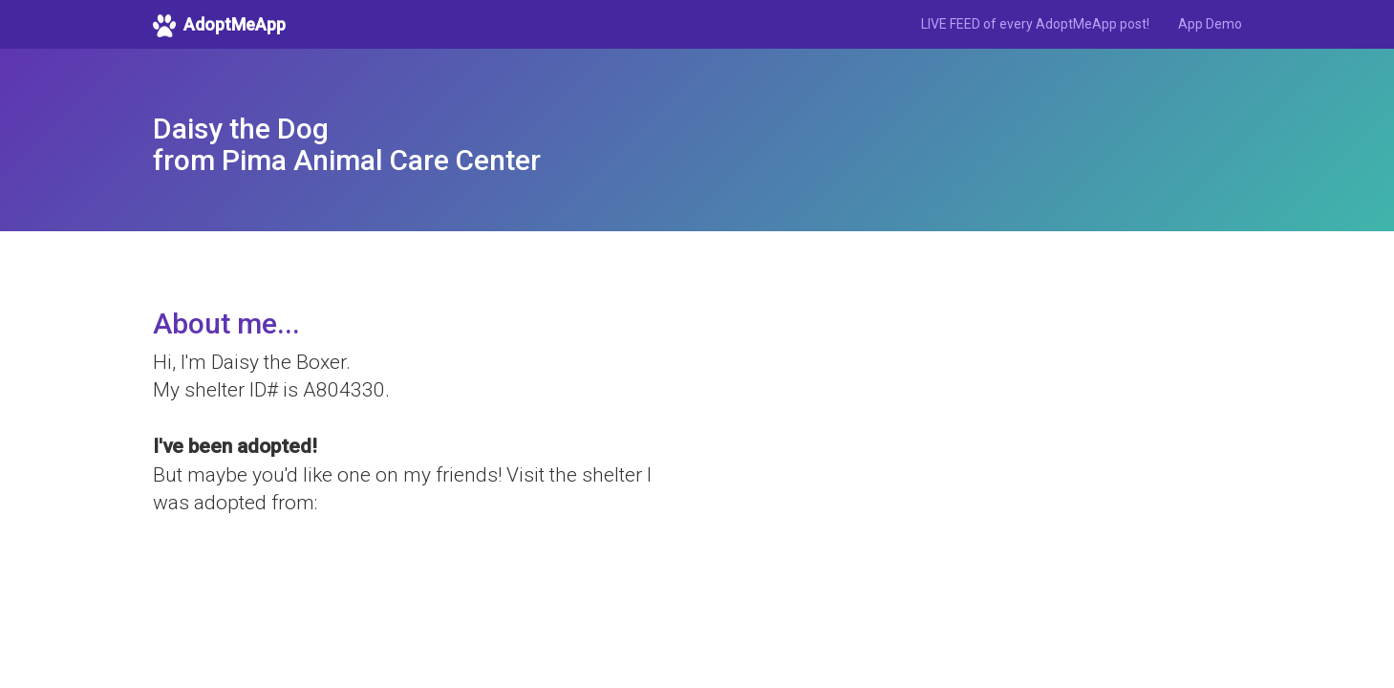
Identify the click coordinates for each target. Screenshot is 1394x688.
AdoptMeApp (219, 25)
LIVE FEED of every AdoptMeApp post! (1035, 24)
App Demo (1210, 24)
